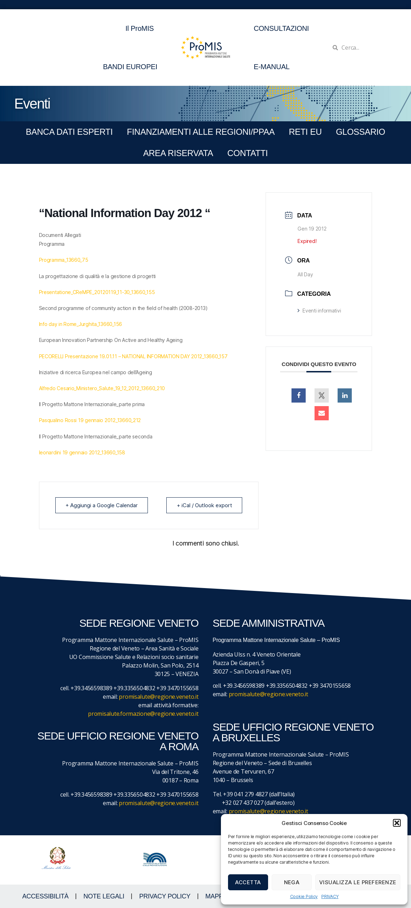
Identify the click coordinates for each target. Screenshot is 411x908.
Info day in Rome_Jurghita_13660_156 (80, 324)
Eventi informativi (319, 311)
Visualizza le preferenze (357, 882)
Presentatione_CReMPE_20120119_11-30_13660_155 (97, 292)
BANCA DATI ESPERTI (69, 132)
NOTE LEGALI (103, 896)
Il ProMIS (141, 28)
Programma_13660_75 (63, 260)
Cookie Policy (304, 896)
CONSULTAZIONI (281, 28)
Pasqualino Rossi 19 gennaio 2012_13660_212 (90, 420)
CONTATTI (247, 153)
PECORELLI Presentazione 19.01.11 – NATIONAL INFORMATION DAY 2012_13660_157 (133, 356)
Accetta (248, 882)
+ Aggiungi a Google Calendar (102, 505)
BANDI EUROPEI (130, 67)
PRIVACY (329, 896)
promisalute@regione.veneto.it (158, 697)
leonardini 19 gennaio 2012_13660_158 (82, 452)
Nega (292, 882)
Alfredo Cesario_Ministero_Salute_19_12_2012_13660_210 (102, 388)
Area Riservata (178, 153)
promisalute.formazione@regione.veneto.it (143, 714)
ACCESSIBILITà (45, 896)
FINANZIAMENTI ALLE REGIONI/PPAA (201, 132)
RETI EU (305, 132)
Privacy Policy (164, 896)
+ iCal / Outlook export (204, 505)
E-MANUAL (271, 67)
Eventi (32, 103)
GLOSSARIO (360, 132)
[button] (396, 822)
